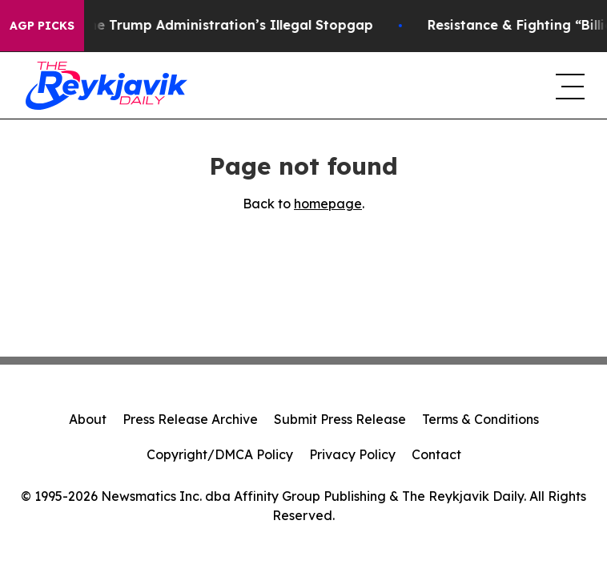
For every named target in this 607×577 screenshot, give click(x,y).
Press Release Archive (190, 419)
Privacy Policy (352, 454)
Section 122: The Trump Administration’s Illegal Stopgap (193, 25)
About (88, 419)
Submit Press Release (340, 419)
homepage (328, 204)
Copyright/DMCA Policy (220, 454)
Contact (436, 454)
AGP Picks (42, 25)
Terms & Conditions (480, 419)
